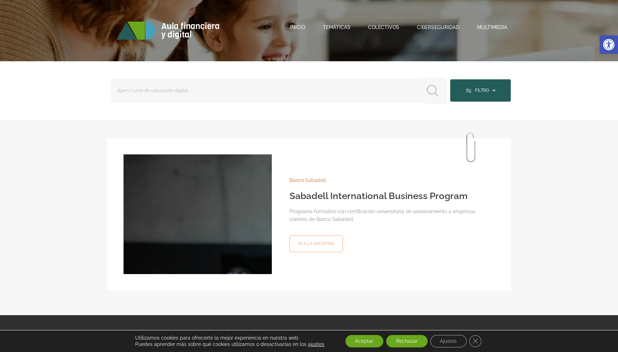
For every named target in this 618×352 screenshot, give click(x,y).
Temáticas (336, 27)
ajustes (313, 344)
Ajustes (449, 341)
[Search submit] (432, 89)
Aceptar (362, 341)
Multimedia (492, 27)
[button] (609, 44)
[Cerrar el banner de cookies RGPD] (477, 341)
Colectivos (383, 27)
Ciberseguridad (438, 27)
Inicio (297, 27)
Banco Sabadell (308, 179)
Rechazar (406, 341)
